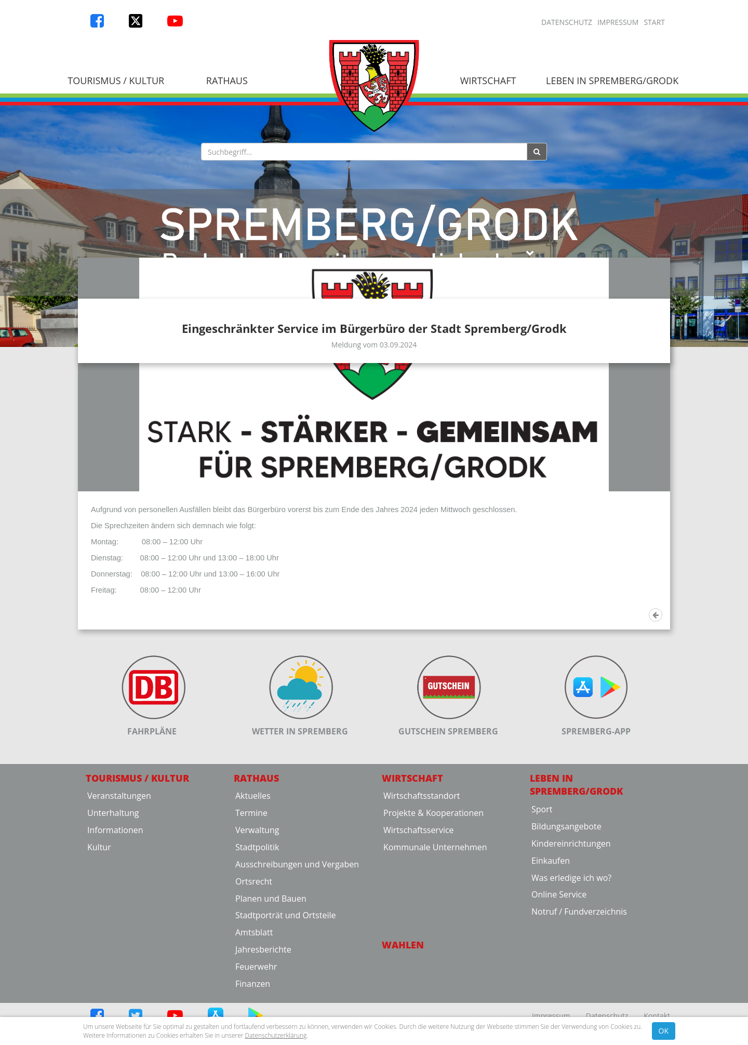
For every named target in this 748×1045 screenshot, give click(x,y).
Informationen (115, 946)
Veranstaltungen (119, 911)
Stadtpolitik (257, 962)
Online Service (558, 1010)
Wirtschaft (488, 80)
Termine (251, 928)
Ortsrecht (253, 996)
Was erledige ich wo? (571, 993)
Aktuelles (253, 911)
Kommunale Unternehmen (435, 962)
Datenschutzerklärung (276, 1035)
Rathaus (227, 80)
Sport (541, 925)
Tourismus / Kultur (116, 80)
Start (654, 22)
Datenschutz (566, 22)
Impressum (618, 22)
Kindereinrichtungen (571, 958)
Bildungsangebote (566, 941)
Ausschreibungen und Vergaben (297, 979)
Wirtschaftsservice (418, 946)
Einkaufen (550, 976)
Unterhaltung (113, 928)
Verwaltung (257, 946)
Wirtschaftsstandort (421, 911)
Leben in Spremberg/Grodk (612, 80)
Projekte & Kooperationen (433, 928)
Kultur (99, 962)
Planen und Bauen (270, 1014)
